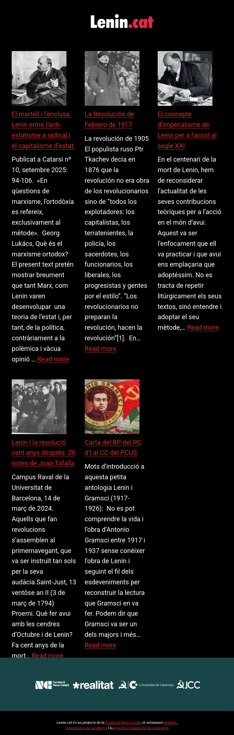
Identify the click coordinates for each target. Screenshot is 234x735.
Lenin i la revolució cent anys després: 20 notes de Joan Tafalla (43, 452)
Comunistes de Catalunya (86, 728)
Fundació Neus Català (123, 722)
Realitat (170, 722)
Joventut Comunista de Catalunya (141, 728)
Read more (53, 359)
